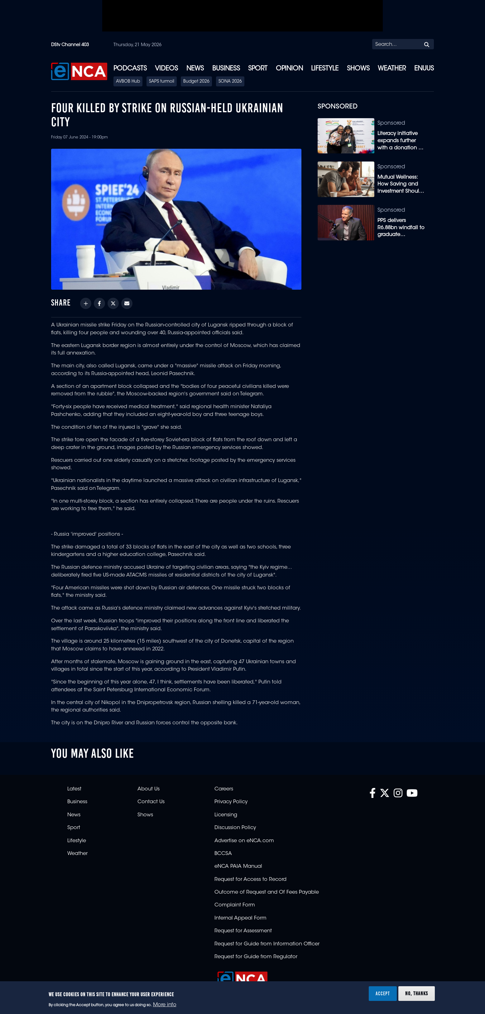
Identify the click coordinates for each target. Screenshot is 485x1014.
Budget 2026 (196, 82)
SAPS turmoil (161, 82)
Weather (392, 69)
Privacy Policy (230, 801)
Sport (257, 69)
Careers (223, 789)
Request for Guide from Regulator (255, 956)
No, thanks (416, 993)
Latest (74, 789)
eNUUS (424, 69)
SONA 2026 (230, 82)
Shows (358, 69)
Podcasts (130, 69)
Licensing (225, 815)
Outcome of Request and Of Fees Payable (266, 892)
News (195, 69)
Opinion (289, 69)
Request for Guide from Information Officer (266, 944)
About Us (148, 789)
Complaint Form (234, 905)
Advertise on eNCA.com (244, 840)
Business (226, 69)
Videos (166, 69)
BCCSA (223, 853)
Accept (383, 993)
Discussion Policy (235, 827)
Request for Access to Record (250, 879)
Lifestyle (325, 69)
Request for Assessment (243, 931)
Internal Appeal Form (240, 918)
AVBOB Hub (128, 82)
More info (164, 1004)
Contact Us (151, 801)
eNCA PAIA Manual (238, 866)
